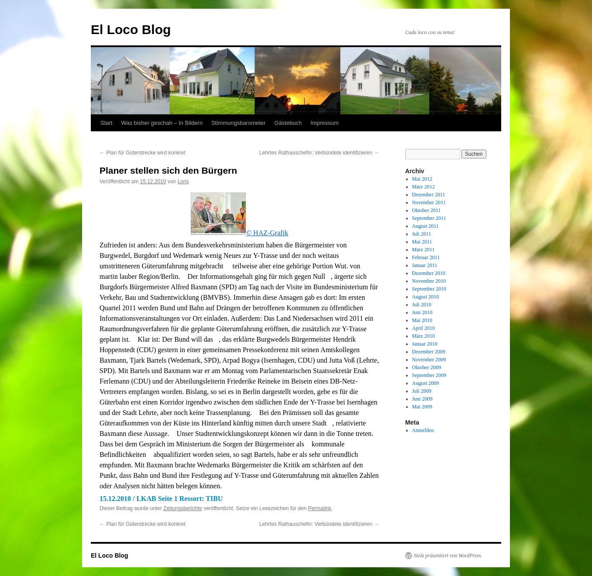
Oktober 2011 (426, 210)
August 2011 (425, 226)
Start (106, 123)
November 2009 (429, 360)
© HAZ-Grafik (239, 233)
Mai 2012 (422, 179)
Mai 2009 (422, 407)
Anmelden (423, 430)
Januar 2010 (424, 344)
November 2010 (429, 281)
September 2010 (429, 289)
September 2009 (429, 375)
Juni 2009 (422, 399)
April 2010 (423, 328)
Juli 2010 (421, 305)
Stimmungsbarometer (238, 123)
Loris (183, 181)
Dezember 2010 (428, 273)
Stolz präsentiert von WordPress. (448, 555)
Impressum (324, 123)
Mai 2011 (422, 242)
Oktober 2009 (426, 367)
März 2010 (423, 336)
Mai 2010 (422, 320)
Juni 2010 (422, 312)
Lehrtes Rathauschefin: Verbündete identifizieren (319, 153)
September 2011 (429, 218)
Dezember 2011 (428, 195)
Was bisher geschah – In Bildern (162, 123)
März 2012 (423, 187)
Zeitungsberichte (182, 508)
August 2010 (425, 297)
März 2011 (423, 250)
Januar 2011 (424, 265)
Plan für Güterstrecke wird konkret (143, 153)
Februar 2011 (426, 257)
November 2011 (429, 202)
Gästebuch (288, 123)
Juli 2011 (421, 234)
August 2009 (425, 383)
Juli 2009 (421, 391)
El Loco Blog (131, 29)
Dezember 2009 (428, 352)
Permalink (319, 508)
